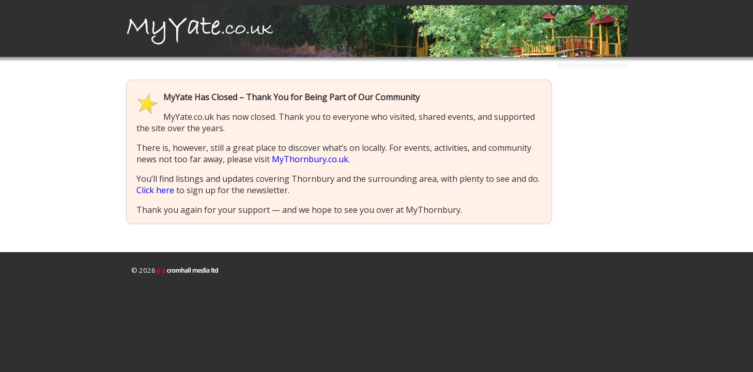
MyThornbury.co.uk (310, 159)
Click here (155, 190)
